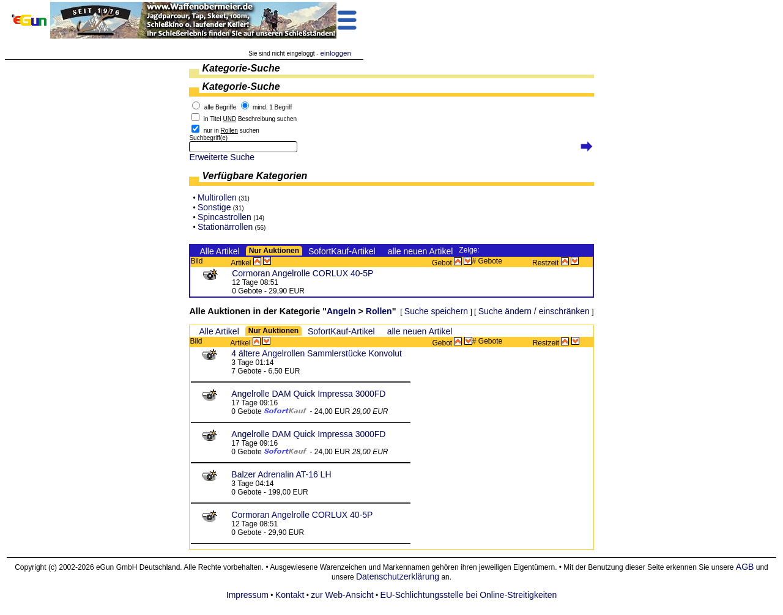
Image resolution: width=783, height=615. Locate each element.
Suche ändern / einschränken (534, 311)
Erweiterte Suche (221, 157)
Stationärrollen (225, 227)
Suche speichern (436, 311)
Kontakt (289, 595)
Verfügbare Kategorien (254, 176)
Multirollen (217, 197)
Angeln (341, 311)
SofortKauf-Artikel (342, 251)
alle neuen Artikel (420, 251)
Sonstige (214, 207)
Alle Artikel (219, 251)
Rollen (379, 311)
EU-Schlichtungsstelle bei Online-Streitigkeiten (468, 595)
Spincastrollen (224, 217)
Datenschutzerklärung (397, 576)
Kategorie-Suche (241, 68)
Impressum (247, 595)
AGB (745, 567)
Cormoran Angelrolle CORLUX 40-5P (302, 273)
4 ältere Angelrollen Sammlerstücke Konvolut (316, 353)
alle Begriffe (220, 107)
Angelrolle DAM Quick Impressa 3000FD (308, 394)
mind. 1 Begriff (272, 107)
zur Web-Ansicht (342, 595)
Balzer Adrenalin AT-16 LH (281, 474)
